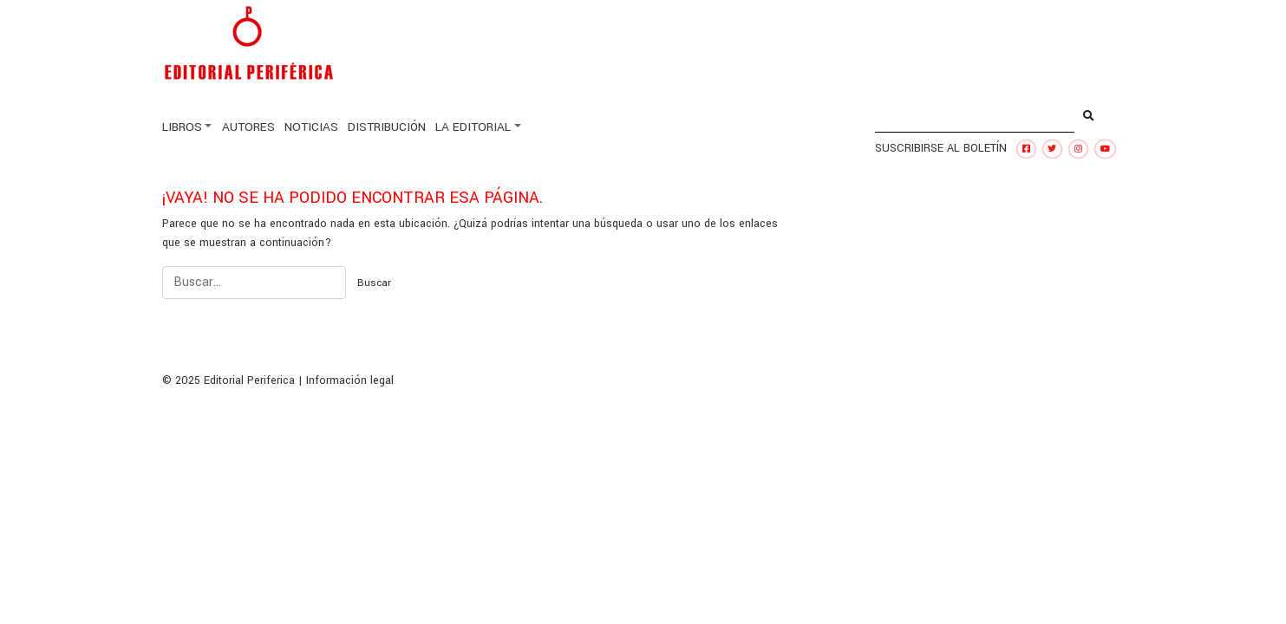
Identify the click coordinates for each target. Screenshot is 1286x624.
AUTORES (248, 127)
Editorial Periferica (249, 380)
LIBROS (182, 127)
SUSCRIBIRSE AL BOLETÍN (941, 148)
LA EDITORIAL (473, 127)
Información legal (350, 380)
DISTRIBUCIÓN (387, 127)
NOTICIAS (311, 127)
